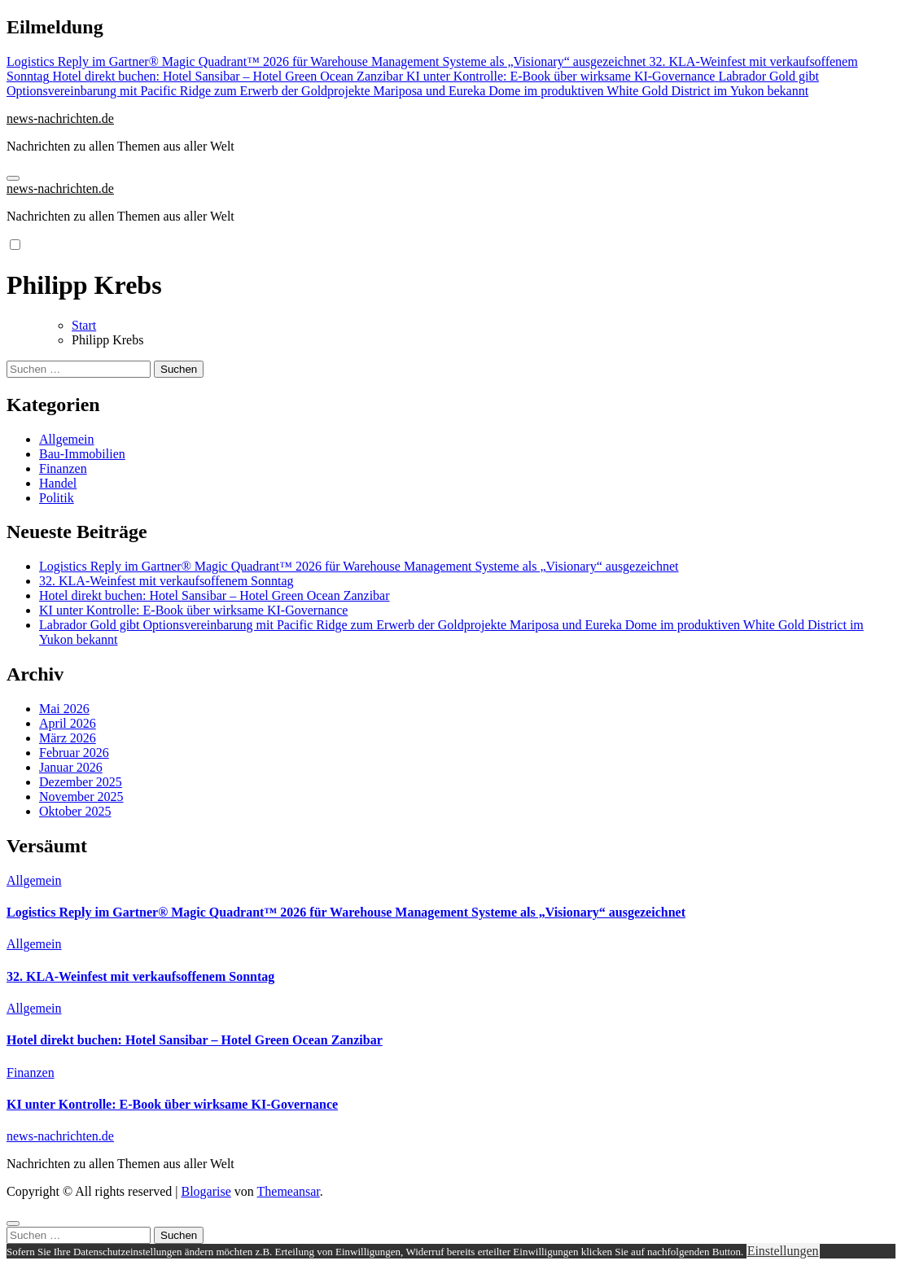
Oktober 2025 (75, 811)
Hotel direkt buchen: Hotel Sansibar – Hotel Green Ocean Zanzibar (214, 595)
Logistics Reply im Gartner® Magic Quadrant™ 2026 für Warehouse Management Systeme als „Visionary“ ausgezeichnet (359, 566)
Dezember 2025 (80, 782)
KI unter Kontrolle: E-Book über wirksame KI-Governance (193, 610)
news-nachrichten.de (60, 118)
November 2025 (81, 796)
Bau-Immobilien (82, 454)
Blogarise (205, 1191)
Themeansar (288, 1191)
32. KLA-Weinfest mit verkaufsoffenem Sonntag (166, 581)
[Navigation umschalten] (13, 178)
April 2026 (67, 723)
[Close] (13, 1223)
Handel (58, 483)
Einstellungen (783, 1251)
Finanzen (63, 468)
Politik (56, 498)
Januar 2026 (71, 767)
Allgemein (66, 439)
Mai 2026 (64, 709)
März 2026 (67, 738)
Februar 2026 (74, 752)
